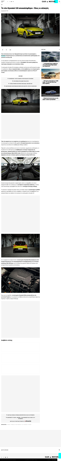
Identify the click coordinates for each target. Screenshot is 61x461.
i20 (22, 424)
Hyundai (8, 424)
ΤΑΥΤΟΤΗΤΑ (27, 459)
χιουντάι (29, 424)
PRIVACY (36, 459)
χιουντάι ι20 (25, 424)
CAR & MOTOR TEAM (4, 10)
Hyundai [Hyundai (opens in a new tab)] (3, 55)
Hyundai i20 (13, 424)
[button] (3, 1)
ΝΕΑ (1, 4)
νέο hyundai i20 (18, 424)
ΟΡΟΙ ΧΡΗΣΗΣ (32, 459)
